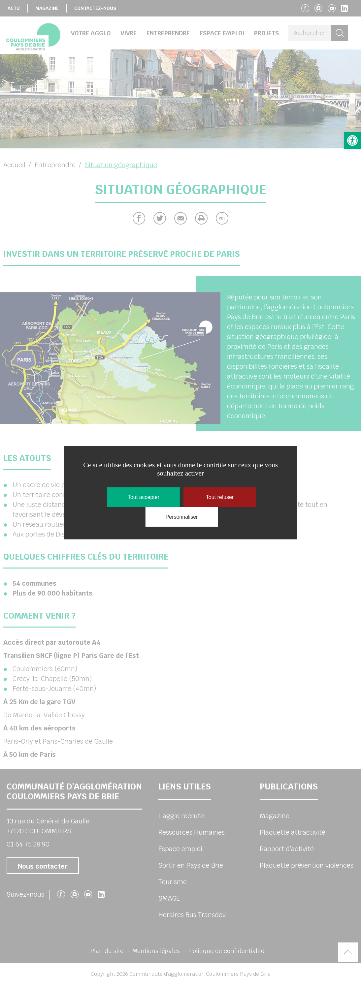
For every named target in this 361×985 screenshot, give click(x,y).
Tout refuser (220, 497)
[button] (352, 140)
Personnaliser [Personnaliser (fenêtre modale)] (182, 516)
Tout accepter (143, 497)
